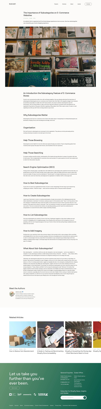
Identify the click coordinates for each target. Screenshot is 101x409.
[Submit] (84, 397)
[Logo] (12, 4)
